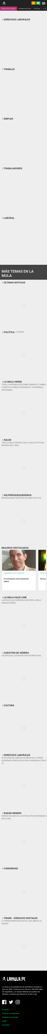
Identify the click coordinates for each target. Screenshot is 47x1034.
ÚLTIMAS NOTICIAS (24, 8)
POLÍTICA (37, 8)
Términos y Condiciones (10, 1013)
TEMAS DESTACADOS (8, 8)
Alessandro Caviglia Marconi (14, 573)
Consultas (5, 1025)
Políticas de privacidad (10, 1017)
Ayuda (4, 1021)
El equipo (5, 1010)
